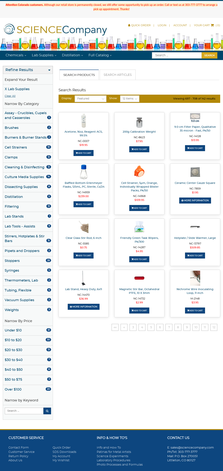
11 (205, 327)
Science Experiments (112, 456)
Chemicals (14, 55)
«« (115, 327)
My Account (61, 456)
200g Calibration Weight (139, 132)
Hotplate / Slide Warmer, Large (195, 238)
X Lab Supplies (17, 89)
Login (162, 25)
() (207, 25)
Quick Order (139, 25)
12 (214, 327)
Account (180, 25)
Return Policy (18, 456)
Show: (113, 98)
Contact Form (18, 447)
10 (196, 327)
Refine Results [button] (19, 70)
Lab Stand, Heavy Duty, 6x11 (83, 289)
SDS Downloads (64, 451)
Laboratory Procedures (113, 460)
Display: (67, 98)
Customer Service (21, 451)
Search (209, 55)
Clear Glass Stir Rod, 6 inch (84, 238)
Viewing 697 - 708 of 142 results (194, 98)
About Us (15, 460)
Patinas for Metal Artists (114, 451)
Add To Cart (83, 153)
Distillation (71, 55)
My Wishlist (61, 460)
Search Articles (118, 74)
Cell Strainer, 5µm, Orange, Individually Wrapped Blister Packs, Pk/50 (139, 187)
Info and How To (109, 447)
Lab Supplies (43, 55)
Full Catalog (98, 55)
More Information (195, 200)
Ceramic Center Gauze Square (195, 183)
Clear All (10, 96)
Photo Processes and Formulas (120, 464)
